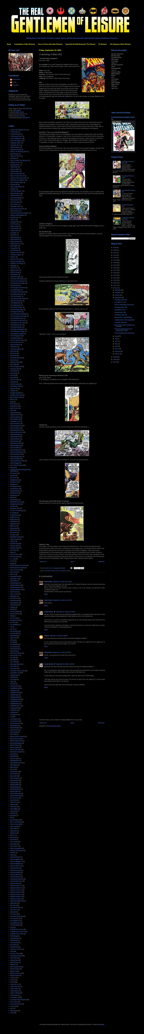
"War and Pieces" (15, 344)
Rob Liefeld (13, 828)
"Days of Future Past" (16, 173)
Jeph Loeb (13, 638)
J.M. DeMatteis (14, 624)
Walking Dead (14, 960)
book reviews (14, 1002)
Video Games (14, 958)
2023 (115, 255)
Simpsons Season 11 (16, 888)
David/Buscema (14, 480)
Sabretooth (13, 837)
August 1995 (13, 388)
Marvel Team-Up (15, 745)
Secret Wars (13, 844)
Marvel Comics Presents (17, 736)
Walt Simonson (14, 962)
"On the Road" (14, 250)
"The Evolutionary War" (16, 294)
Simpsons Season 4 (16, 894)
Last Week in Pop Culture (17, 670)
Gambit (12, 563)
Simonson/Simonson (16, 881)
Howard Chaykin (15, 611)
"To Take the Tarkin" (15, 342)
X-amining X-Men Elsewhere (18, 999)
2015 (115, 275)
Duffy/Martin (13, 521)
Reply (46, 594)
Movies (12, 769)
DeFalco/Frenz (14, 499)
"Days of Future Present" (17, 176)
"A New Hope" (14, 132)
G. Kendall (15, 85)
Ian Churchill (13, 618)
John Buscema (14, 649)
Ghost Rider (13, 581)
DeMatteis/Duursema (16, 502)
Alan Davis (13, 360)
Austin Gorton (48, 612)
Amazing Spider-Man (16, 366)
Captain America (15, 415)
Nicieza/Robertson (15, 789)
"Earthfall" (13, 189)
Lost (11, 717)
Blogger (102, 1024)
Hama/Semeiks (14, 600)
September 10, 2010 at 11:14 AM (62, 581)
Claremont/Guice (15, 439)
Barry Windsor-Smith (16, 397)
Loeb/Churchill (14, 708)
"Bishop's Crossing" (15, 149)
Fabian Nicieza (14, 539)
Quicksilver (13, 815)
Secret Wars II (14, 846)
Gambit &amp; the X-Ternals (18, 565)
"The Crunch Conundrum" (17, 281)
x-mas (12, 1013)
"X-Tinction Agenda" (16, 349)
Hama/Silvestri (14, 603)
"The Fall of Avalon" (15, 296)
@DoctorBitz (17, 110)
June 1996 (13, 662)
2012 (115, 283)
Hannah (46, 635)
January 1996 (14, 633)
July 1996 (13, 660)
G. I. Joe (12, 559)
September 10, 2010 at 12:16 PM (65, 612)
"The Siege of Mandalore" (17, 329)
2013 (115, 280)
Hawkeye (12, 607)
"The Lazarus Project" (16, 307)
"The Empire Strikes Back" (17, 292)
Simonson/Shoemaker (16, 879)
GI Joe (12, 561)
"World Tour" (13, 347)
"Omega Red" (14, 248)
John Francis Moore (16, 653)
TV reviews (13, 914)
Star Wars (13, 905)
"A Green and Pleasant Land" (18, 130)
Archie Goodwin (14, 379)
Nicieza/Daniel (14, 780)
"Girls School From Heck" (17, 208)
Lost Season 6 (14, 721)
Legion (12, 681)
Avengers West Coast (16, 395)
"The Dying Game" (15, 290)
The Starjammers (15, 921)
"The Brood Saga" (15, 276)
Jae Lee (12, 629)
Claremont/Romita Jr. (16, 450)
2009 (115, 357)
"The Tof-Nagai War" (16, 336)
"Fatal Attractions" (15, 193)
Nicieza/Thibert (14, 791)
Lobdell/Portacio (14, 703)
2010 (115, 288)
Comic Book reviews (49, 570)
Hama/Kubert (14, 598)
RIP (11, 817)
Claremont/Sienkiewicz (16, 452)
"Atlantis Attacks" (15, 147)
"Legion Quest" (14, 230)
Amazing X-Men (14, 369)
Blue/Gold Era (14, 406)
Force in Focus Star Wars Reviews (50, 44)
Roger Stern (13, 831)
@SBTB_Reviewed (19, 116)
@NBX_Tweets (19, 112)
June (116, 341)
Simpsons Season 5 (16, 896)
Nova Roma (13, 800)
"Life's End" (13, 235)
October (117, 295)
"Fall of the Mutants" (16, 191)
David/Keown (14, 482)
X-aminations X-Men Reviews (24, 44)
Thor (11, 927)
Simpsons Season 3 (16, 892)
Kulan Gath (13, 666)
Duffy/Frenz (13, 517)
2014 (115, 278)
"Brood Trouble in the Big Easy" (19, 160)
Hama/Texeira (14, 605)
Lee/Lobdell (13, 679)
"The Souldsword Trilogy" (17, 331)
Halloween (13, 596)
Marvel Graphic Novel (16, 741)
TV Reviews (102, 44)
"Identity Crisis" (14, 217)
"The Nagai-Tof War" (16, 312)
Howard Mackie (14, 613)
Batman (12, 399)
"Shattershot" (14, 268)
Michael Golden (14, 758)
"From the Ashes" (15, 202)
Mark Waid (13, 734)
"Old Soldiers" (14, 246)
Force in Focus (14, 554)
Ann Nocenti (13, 373)
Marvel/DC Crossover (16, 752)
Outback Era (13, 802)
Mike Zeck (13, 767)
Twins (12, 951)
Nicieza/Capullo (14, 778)
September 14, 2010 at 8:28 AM (62, 652)
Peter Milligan (14, 809)
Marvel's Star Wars (15, 749)
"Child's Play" (14, 167)
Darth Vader (13, 478)
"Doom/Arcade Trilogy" (16, 182)
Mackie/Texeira (14, 730)
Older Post (101, 561)
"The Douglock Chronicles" (18, 287)
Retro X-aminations (15, 822)
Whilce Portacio (14, 969)
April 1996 (13, 377)
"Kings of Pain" (14, 226)
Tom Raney (13, 945)
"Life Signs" (13, 233)
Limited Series (14, 686)
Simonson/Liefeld (15, 872)
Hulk (11, 616)
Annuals (12, 375)
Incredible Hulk (14, 620)
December (118, 290)
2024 (115, 252)
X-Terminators (14, 995)
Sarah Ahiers (48, 581)
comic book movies (15, 1004)
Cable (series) (14, 412)
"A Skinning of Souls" (16, 136)
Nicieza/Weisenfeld (15, 793)
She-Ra (12, 855)
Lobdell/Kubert (14, 695)
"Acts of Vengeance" (16, 138)
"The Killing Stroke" (15, 305)
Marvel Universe (15, 747)
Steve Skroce (14, 910)
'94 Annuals (13, 353)
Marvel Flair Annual (15, 738)
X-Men (68, 570)
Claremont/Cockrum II (16, 432)
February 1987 (14, 546)
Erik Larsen (13, 532)
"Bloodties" (13, 158)
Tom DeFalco (14, 940)
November (118, 292)
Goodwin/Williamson (16, 589)
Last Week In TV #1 (120, 310)
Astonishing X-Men (15, 386)
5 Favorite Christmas (16, 358)
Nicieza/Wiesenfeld (15, 795)
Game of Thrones (15, 570)
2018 (115, 268)
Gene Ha (12, 574)
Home (9, 44)
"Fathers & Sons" (15, 195)
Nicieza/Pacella (14, 787)
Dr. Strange (13, 513)
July (116, 339)
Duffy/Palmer (14, 524)
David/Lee (13, 484)
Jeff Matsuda (13, 635)
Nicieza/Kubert (14, 782)
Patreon (12, 804)
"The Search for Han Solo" (17, 320)
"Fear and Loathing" (16, 198)
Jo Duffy (12, 642)
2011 (115, 285)
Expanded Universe (15, 537)
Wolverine (13, 971)
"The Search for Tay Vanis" (17, 322)
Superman (13, 912)
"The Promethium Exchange (18, 314)
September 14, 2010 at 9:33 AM (65, 664)
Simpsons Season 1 (16, 885)
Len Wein (13, 684)
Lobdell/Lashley (14, 697)
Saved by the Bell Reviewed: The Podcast (80, 44)
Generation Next (15, 576)
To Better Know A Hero (16, 929)
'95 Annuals (13, 355)
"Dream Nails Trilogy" (16, 187)
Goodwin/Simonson (15, 587)
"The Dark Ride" (14, 285)
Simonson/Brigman (15, 863)
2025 (115, 250)
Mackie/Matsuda (15, 727)
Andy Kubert (13, 371)
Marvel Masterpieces (16, 743)
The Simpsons (14, 918)
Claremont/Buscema (16, 426)
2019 (115, 265)
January (117, 354)
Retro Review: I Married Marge (123, 317)
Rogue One (13, 833)
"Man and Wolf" (14, 239)
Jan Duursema (14, 631)
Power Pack (13, 811)
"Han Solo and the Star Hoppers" (19, 213)
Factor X (12, 541)
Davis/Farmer (14, 493)
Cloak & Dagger (14, 463)
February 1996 (14, 548)
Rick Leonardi (14, 826)
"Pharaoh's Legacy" (15, 255)
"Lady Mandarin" (15, 228)
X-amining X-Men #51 (121, 322)
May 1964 (13, 754)
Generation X (14, 578)
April (116, 346)
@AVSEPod (26, 117)
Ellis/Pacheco (14, 530)
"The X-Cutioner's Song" (17, 340)
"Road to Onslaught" (16, 261)
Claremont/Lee (14, 441)
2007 (115, 362)
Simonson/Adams (15, 857)
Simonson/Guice (15, 868)
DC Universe (13, 473)
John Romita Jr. (14, 655)
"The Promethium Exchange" (18, 316)
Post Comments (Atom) (53, 726)
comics (57, 570)
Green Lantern (14, 594)
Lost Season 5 (14, 719)
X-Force (12, 980)
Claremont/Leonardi (15, 443)
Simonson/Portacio (15, 877)
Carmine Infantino (15, 417)
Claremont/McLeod (15, 445)
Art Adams (13, 382)
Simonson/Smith (15, 883)
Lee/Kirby (13, 677)
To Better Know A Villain (17, 934)
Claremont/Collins (15, 434)
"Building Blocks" (15, 165)
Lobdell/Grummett (15, 692)
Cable (12, 410)
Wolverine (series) (15, 973)
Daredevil (13, 475)
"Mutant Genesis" (15, 241)
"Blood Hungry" (14, 154)
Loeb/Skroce (13, 714)
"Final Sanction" (14, 200)
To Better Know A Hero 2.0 (17, 931)
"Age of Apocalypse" (16, 140)
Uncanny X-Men (14, 953)
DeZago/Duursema (15, 504)
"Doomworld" (14, 184)
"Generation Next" (15, 206)
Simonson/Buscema (16, 866)
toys (11, 1008)
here (29, 100)
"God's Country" (14, 211)
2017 (115, 270)
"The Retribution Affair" (16, 318)
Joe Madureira (14, 644)
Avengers (13, 390)
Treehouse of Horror (16, 949)
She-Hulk (12, 852)
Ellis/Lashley (13, 528)
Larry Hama (13, 668)
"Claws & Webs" (14, 169)
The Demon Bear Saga (16, 916)
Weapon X (13, 964)
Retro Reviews (14, 820)
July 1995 (13, 657)
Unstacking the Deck (16, 956)
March (117, 349)
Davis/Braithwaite (15, 491)
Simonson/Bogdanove (16, 861)
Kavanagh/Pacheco (15, 664)
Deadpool (13, 506)
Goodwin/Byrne (14, 583)
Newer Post (43, 561)
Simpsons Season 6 (16, 899)
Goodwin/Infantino (15, 585)
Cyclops (12, 467)
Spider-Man (13, 903)
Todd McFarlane (14, 938)
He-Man (12, 609)
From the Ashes (14, 556)
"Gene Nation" (14, 204)
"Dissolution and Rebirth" (17, 180)
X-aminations (62, 570)
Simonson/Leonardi (15, 870)
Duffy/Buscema (14, 515)
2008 (115, 359)
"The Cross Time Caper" (17, 279)
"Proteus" (13, 257)
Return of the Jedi (15, 824)
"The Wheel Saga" (15, 338)
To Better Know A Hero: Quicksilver (124, 320)
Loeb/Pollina (13, 710)
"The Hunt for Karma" (16, 301)
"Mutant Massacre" (15, 244)
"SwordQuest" (14, 274)
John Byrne (13, 651)
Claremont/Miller (15, 447)
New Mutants (14, 771)
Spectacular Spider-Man (17, 901)
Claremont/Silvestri (15, 454)
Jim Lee (12, 640)
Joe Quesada (14, 646)
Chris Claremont (15, 419)
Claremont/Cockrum (16, 430)
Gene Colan (13, 572)
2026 (115, 247)
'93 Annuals (13, 351)
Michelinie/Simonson (16, 763)
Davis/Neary (13, 495)
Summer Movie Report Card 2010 (124, 305)
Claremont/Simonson (16, 456)
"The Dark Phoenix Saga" (17, 283)
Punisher (12, 813)
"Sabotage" (13, 265)
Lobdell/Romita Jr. (15, 706)
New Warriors (14, 774)
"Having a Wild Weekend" (17, 215)
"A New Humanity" (15, 134)
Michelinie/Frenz (15, 760)
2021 (115, 260)
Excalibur (12, 535)
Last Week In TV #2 (120, 302)
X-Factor (12, 978)
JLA (11, 627)
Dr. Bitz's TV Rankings (16, 510)
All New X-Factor (15, 362)
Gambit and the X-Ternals (17, 567)
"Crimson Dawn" (15, 171)
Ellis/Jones (13, 526)
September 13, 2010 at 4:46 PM (59, 635)
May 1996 (13, 756)
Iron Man (12, 622)
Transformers (14, 947)
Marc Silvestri (14, 732)
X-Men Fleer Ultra (15, 986)
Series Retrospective (16, 848)
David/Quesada (14, 486)
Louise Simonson (15, 723)
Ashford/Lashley (14, 384)
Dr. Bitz (14, 82)
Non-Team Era (14, 798)
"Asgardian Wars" (15, 145)
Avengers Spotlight (15, 393)
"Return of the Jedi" (15, 259)
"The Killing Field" (15, 303)
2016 (115, 272)
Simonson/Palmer (15, 874)
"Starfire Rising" (14, 272)
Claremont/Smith (15, 458)
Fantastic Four (14, 543)
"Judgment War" (14, 222)
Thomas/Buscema (15, 923)
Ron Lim (12, 835)
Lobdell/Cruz (13, 690)
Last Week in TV (15, 673)
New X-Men (13, 776)
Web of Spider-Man (15, 967)
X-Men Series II (14, 991)
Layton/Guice (14, 675)
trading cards (14, 1010)
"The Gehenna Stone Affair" (18, 298)
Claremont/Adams (15, 423)
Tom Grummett (14, 942)
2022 (115, 257)
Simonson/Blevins (15, 859)
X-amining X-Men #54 (121, 300)
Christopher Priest (15, 421)
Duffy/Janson (14, 519)
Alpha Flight (13, 364)
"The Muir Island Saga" (16, 309)
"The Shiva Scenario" (16, 327)
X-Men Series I (14, 988)
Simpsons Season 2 (16, 890)
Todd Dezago (14, 936)
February (117, 351)
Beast (12, 401)
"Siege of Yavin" (14, 270)
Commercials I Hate (120, 312)
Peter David (13, 806)
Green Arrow (13, 592)
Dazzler (12, 497)
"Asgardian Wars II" (15, 143)
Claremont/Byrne (15, 428)
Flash (11, 552)
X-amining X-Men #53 (121, 307)
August (117, 336)
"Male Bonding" (14, 237)
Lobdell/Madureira (15, 699)
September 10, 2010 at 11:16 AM (62, 600)
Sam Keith (13, 839)
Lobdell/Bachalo (14, 688)
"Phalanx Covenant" (16, 252)
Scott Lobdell (14, 841)
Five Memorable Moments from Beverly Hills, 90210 (123, 329)
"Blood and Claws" (15, 156)
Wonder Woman (14, 975)
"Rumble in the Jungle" (16, 263)
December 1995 (14, 508)
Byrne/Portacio (14, 408)
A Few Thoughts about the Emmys (124, 333)
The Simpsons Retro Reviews (120, 44)
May (116, 344)
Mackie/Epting (14, 725)
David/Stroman (14, 489)
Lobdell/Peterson (15, 701)
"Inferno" (12, 219)
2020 (115, 262)
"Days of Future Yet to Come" (18, 178)
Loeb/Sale (13, 712)
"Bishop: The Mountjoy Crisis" (18, 151)
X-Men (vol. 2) (14, 984)
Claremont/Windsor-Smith (17, 461)
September (118, 297)
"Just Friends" (14, 224)
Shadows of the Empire (16, 850)
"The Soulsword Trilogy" (17, 333)
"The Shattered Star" (16, 325)
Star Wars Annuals (15, 907)
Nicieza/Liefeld (14, 784)
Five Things (13, 550)
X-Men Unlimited (15, 993)
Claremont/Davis (15, 436)
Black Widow (14, 404)
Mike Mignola (14, 765)
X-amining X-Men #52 (121, 315)
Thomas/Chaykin (15, 925)
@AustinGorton (27, 108)
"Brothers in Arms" (15, 162)
